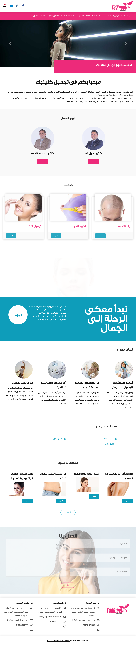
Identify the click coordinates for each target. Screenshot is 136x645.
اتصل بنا (34, 16)
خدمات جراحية (98, 16)
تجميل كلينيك (113, 16)
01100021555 (89, 625)
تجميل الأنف (110, 439)
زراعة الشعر (110, 444)
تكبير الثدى (59, 439)
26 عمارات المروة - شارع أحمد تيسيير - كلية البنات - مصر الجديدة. (82, 612)
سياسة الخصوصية (53, 640)
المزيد (93, 161)
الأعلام (42, 16)
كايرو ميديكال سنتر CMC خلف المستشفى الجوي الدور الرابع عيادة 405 (16, 612)
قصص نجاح (54, 16)
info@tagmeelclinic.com (83, 620)
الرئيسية (127, 16)
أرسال (68, 583)
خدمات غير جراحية (82, 16)
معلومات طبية (67, 16)
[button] (126, 43)
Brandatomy (65, 640)
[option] (23, 215)
